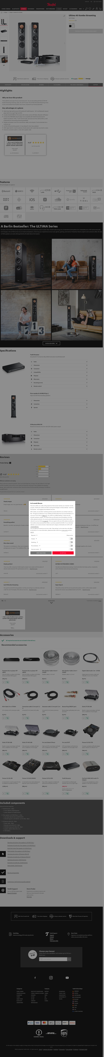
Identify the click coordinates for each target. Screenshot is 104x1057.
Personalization (34, 545)
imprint (32, 532)
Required (33, 535)
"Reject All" (44, 515)
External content (35, 549)
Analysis (33, 538)
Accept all (63, 553)
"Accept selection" (34, 526)
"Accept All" (46, 521)
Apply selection (40, 553)
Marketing (33, 542)
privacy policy (65, 530)
